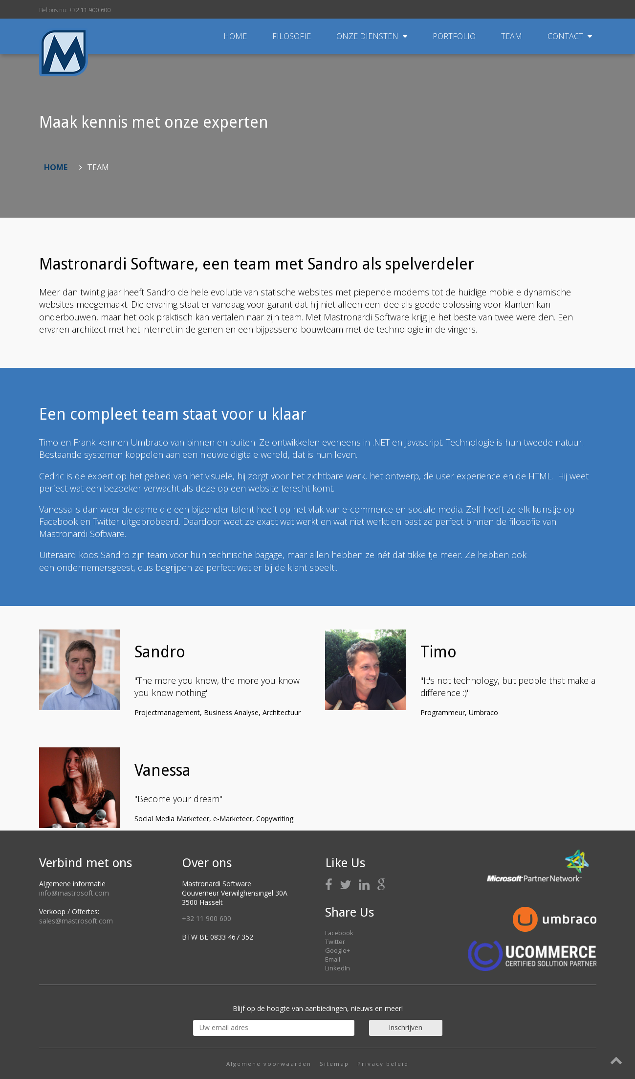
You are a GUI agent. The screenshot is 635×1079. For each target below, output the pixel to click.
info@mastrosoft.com (74, 893)
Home (235, 36)
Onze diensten (372, 36)
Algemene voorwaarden (268, 1063)
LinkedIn (337, 968)
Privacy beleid (383, 1063)
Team (512, 36)
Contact (569, 36)
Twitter (335, 941)
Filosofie (292, 36)
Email (332, 959)
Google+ (337, 950)
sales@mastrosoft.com (76, 920)
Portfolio (455, 36)
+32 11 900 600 (90, 10)
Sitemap (334, 1063)
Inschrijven (405, 1027)
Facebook (339, 932)
